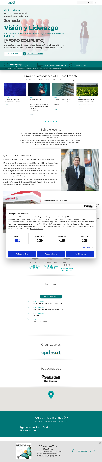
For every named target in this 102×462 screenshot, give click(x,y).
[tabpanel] (15, 96)
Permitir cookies (80, 254)
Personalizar (85, 248)
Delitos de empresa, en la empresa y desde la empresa (62, 102)
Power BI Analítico (12, 100)
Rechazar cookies (22, 254)
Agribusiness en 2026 (86, 100)
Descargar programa (51, 296)
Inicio (5, 68)
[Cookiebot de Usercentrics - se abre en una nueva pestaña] (85, 206)
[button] (43, 121)
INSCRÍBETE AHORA (84, 451)
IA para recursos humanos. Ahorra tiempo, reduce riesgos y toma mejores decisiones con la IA (39, 104)
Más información (13, 54)
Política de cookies (37, 229)
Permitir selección (51, 254)
